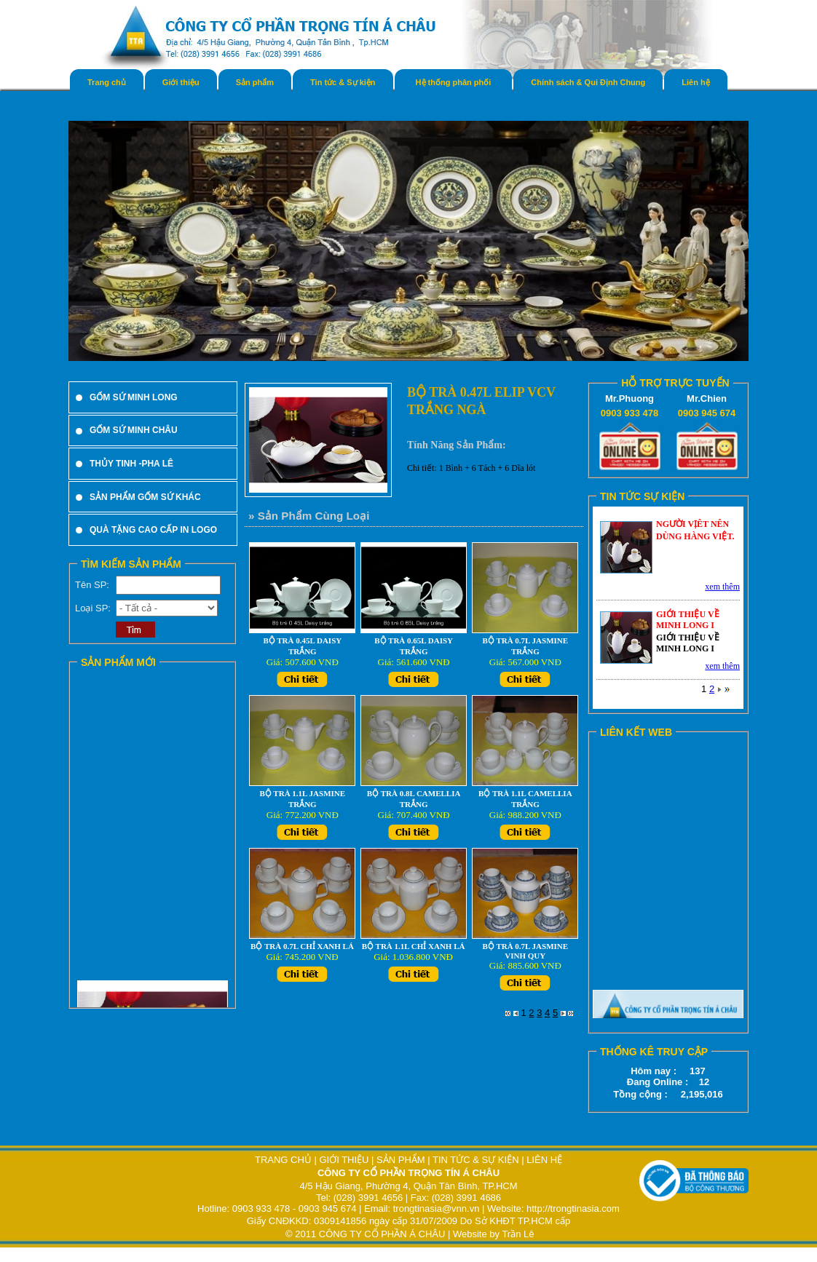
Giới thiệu (181, 82)
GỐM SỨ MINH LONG (134, 397)
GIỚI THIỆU (343, 1159)
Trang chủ (106, 82)
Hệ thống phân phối (454, 82)
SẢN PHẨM (400, 1159)
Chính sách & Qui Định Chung (588, 82)
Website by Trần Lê (493, 1234)
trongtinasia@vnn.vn (436, 1208)
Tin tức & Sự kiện (342, 82)
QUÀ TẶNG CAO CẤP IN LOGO (153, 530)
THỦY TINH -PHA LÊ (131, 464)
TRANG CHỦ (285, 1159)
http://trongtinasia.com (573, 1208)
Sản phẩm (255, 82)
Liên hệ (695, 82)
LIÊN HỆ (544, 1159)
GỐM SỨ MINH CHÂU (134, 430)
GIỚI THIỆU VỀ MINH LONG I (687, 619)
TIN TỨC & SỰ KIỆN (476, 1159)
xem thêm (722, 587)
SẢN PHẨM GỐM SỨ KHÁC (145, 497)
